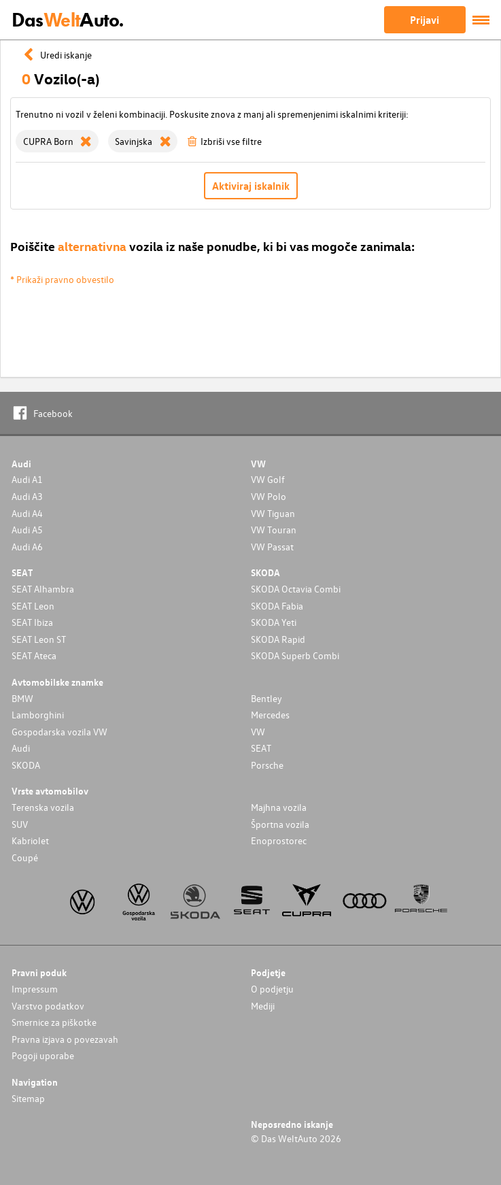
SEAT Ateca (34, 655)
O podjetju (272, 988)
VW (258, 731)
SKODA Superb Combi (295, 655)
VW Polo (268, 496)
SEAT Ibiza (32, 622)
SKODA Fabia (277, 605)
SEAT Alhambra (43, 588)
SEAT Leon (33, 605)
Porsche (267, 764)
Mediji (263, 1005)
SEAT (261, 747)
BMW (22, 698)
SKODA (26, 764)
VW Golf (268, 479)
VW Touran (273, 529)
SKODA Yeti (273, 622)
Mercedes (270, 714)
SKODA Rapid (278, 639)
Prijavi (424, 20)
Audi (21, 747)
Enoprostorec (279, 840)
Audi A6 (27, 546)
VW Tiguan (273, 513)
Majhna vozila (279, 807)
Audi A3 (27, 496)
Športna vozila (280, 824)
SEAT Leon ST (39, 639)
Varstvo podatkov (48, 1005)
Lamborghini (38, 714)
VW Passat (272, 546)
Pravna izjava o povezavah (65, 1039)
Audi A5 (27, 529)
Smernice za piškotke (54, 1022)
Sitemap (28, 1098)
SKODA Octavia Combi (296, 588)
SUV (20, 824)
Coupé (25, 857)
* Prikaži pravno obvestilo (62, 279)
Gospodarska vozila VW (59, 731)
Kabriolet (30, 840)
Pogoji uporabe (43, 1055)
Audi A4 (27, 513)
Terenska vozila (43, 807)
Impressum (35, 988)
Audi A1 (27, 479)
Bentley (266, 698)
